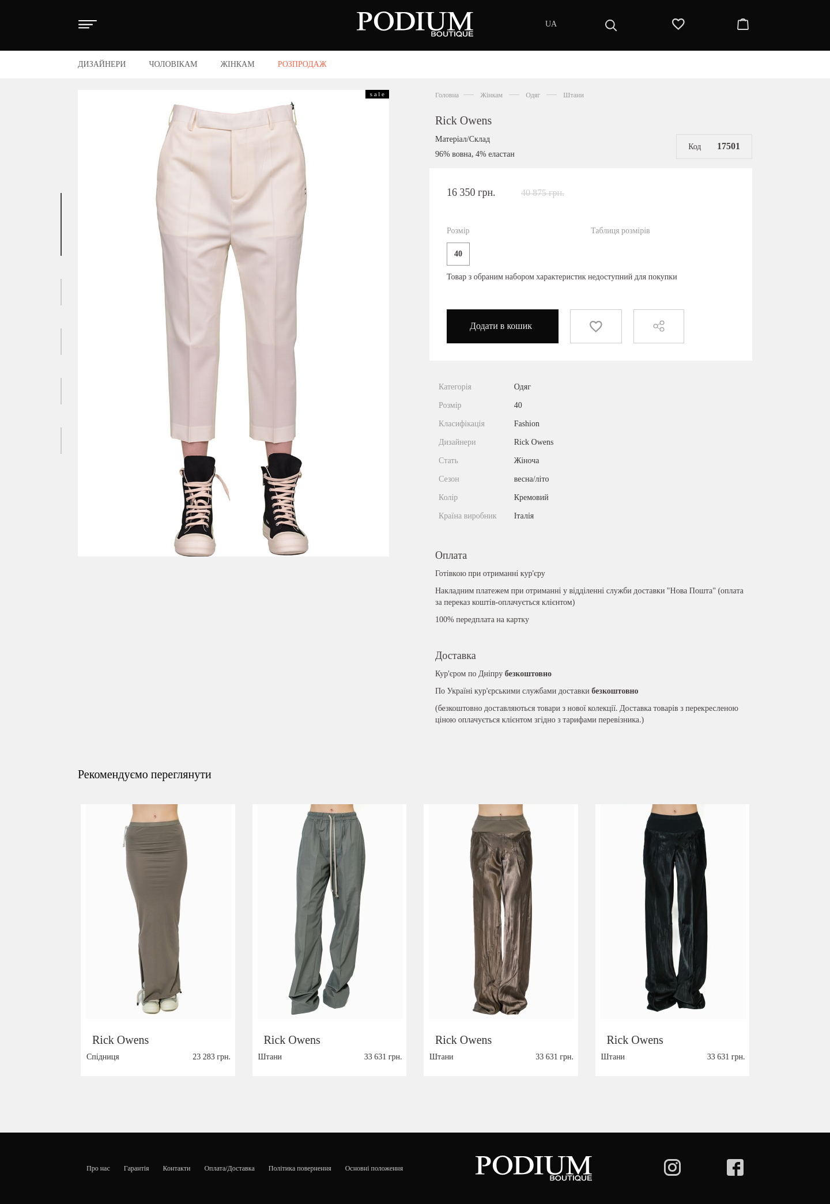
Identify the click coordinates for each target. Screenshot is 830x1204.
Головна (447, 95)
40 (458, 253)
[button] (61, 224)
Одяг (533, 95)
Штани (573, 95)
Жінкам (491, 95)
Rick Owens (463, 120)
